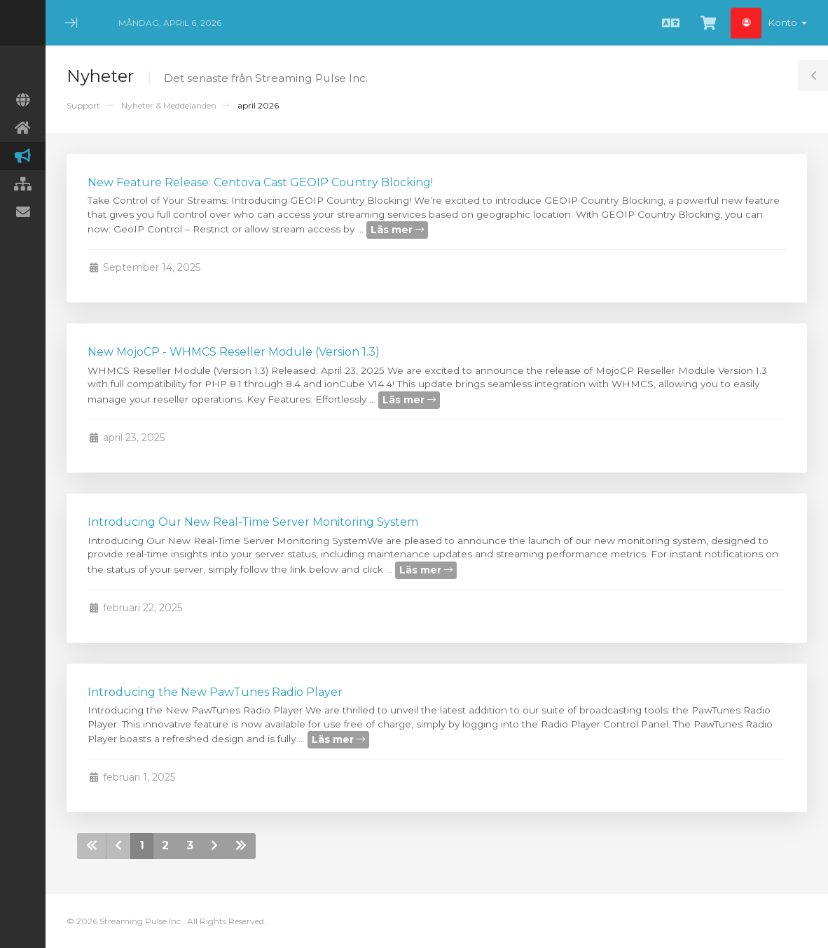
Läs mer (397, 229)
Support (83, 105)
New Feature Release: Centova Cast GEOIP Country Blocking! (260, 182)
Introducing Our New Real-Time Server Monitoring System (253, 522)
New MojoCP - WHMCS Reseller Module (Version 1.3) (234, 351)
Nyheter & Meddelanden (168, 105)
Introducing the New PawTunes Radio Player (215, 692)
